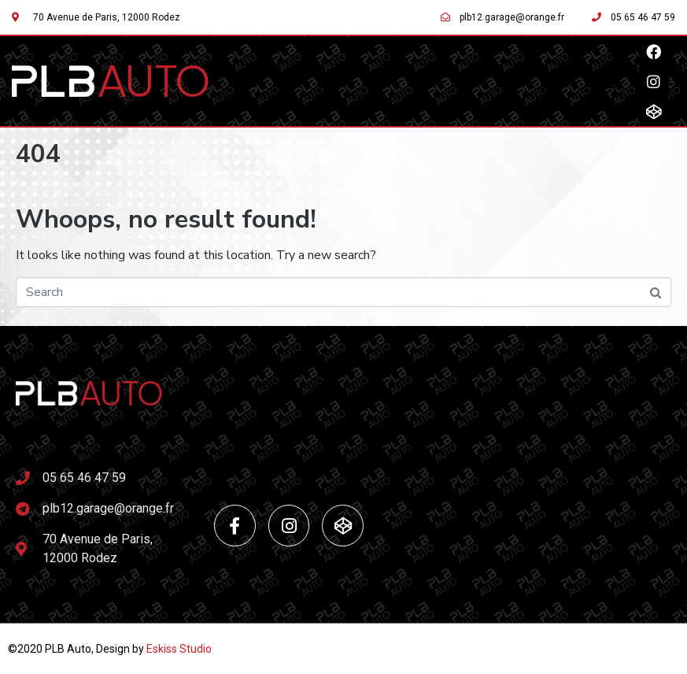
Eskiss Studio (179, 649)
